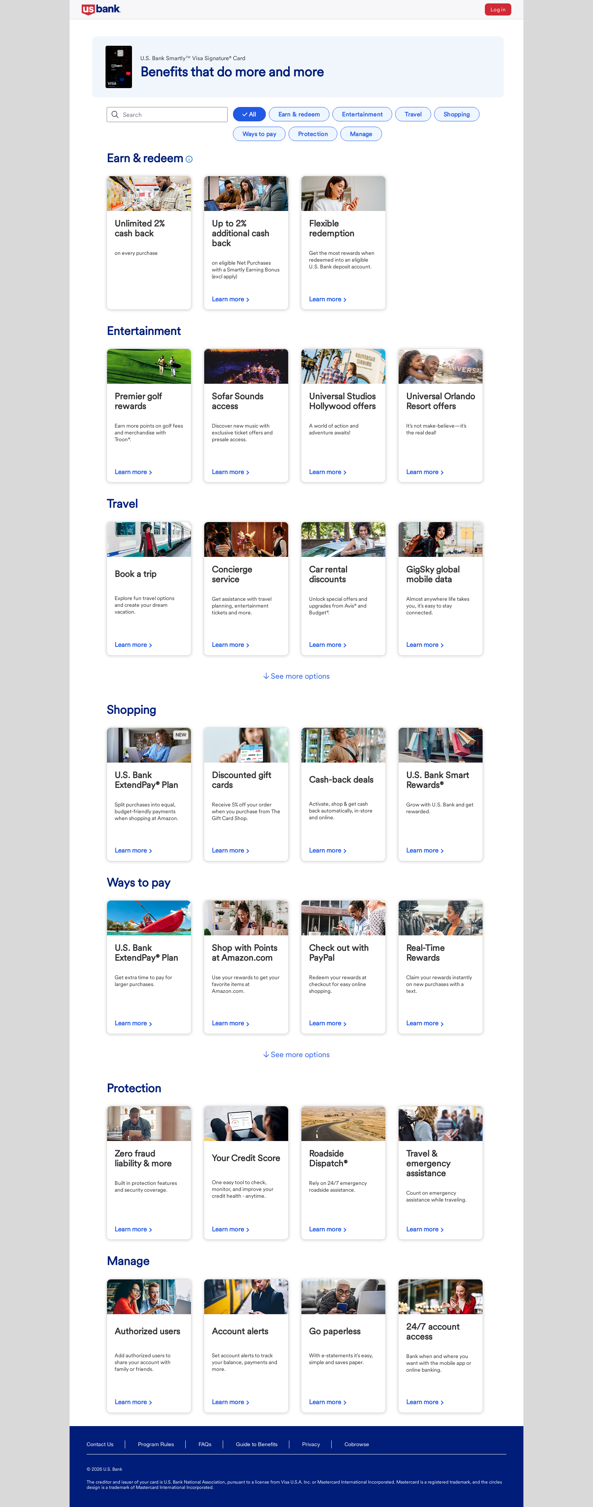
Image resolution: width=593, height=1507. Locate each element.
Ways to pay (259, 134)
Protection (313, 134)
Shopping (457, 114)
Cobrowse (357, 1444)
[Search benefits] (174, 114)
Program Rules (156, 1444)
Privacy (311, 1444)
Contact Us (100, 1444)
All (249, 114)
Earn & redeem (299, 114)
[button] (296, 677)
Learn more (228, 299)
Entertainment (362, 114)
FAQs (205, 1444)
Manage (361, 134)
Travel (413, 114)
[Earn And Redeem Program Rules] (187, 158)
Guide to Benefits (257, 1444)
